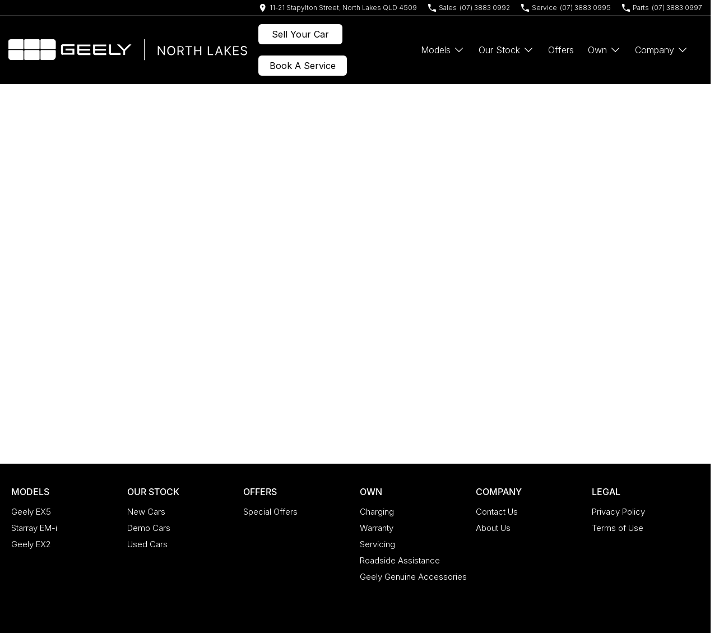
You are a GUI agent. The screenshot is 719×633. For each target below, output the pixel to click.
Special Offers (270, 511)
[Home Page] (127, 50)
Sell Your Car (300, 34)
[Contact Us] (338, 7)
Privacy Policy (618, 511)
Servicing (377, 544)
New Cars (146, 511)
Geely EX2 (31, 544)
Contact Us (497, 511)
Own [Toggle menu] (604, 50)
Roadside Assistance (400, 560)
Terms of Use (617, 528)
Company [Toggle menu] (661, 50)
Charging (377, 511)
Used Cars (147, 544)
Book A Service (303, 65)
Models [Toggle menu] (443, 50)
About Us (493, 528)
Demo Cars (148, 528)
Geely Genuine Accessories (413, 576)
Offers (561, 50)
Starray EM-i (34, 528)
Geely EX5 (31, 511)
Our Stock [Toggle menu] (506, 50)
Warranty (376, 528)
